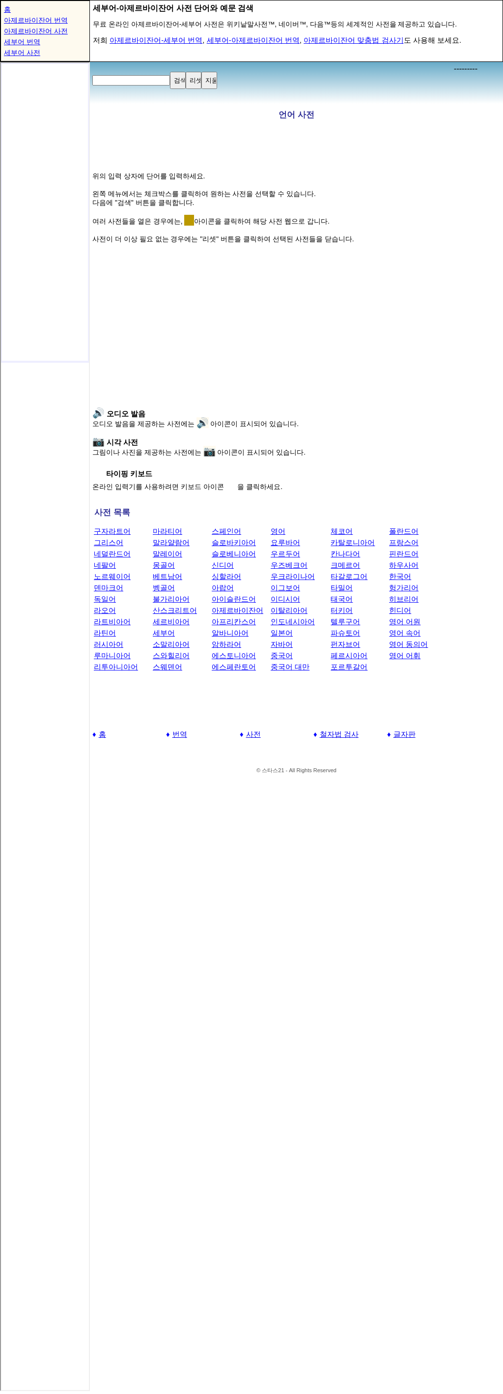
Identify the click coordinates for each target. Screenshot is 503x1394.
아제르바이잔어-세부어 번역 (156, 40)
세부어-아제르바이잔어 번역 (253, 40)
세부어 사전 (22, 53)
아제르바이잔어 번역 (36, 20)
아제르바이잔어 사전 (36, 31)
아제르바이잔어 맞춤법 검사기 (353, 40)
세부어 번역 (22, 42)
